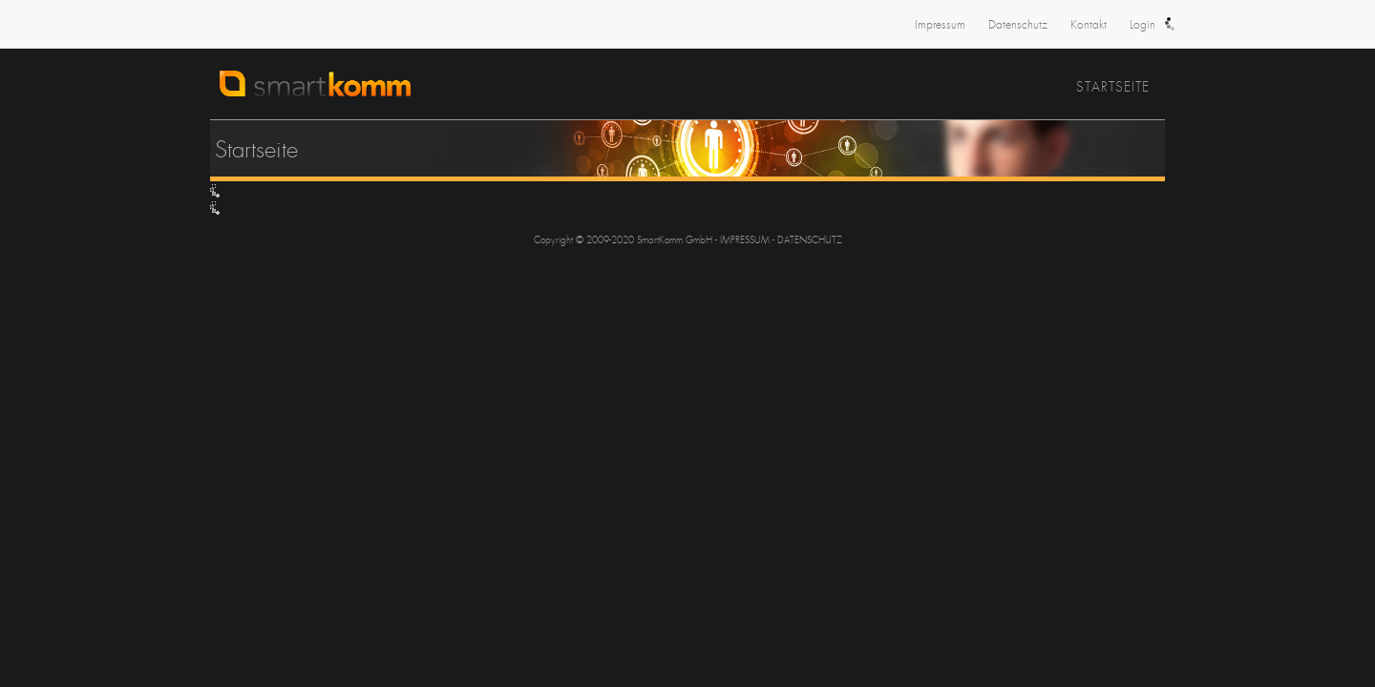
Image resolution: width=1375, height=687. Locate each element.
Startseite (1113, 86)
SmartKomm (425, 92)
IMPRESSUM (745, 240)
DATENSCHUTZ (809, 240)
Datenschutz (1017, 24)
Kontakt (1088, 24)
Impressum (940, 24)
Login (1142, 24)
